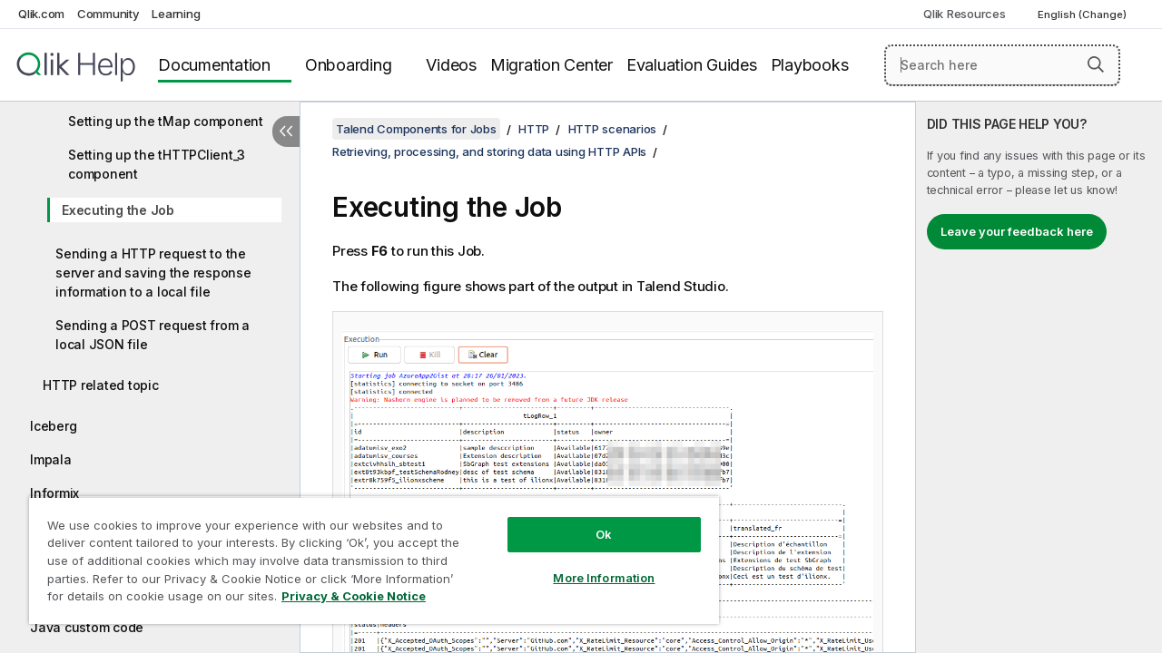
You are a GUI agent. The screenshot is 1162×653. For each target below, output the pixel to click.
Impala (51, 459)
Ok (590, 520)
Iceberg (53, 426)
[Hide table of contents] (286, 131)
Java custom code (86, 627)
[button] (1095, 64)
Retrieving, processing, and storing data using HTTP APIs (489, 151)
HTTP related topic (101, 385)
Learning (176, 13)
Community (108, 13)
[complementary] (1039, 377)
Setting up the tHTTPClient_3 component (156, 164)
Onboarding (348, 64)
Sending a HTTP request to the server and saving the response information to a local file (153, 272)
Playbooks (810, 64)
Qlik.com (41, 13)
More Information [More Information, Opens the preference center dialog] (590, 564)
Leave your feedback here (1016, 231)
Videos (451, 64)
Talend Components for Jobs (416, 129)
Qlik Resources (964, 13)
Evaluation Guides (691, 64)
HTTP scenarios (612, 129)
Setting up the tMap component (165, 121)
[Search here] (1002, 65)
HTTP (533, 129)
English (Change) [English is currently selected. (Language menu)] (1083, 14)
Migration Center (551, 64)
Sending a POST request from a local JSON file (152, 334)
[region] (366, 553)
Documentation (214, 64)
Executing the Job (118, 210)
